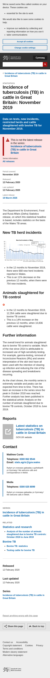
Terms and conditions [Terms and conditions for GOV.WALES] (13, 649)
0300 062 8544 (27, 459)
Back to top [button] (38, 626)
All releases (9, 161)
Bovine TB (9, 541)
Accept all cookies (25, 42)
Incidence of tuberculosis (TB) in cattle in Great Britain (26, 149)
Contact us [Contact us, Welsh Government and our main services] (8, 642)
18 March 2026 (10, 198)
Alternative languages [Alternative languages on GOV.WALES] (13, 655)
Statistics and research (17, 527)
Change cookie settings (25, 48)
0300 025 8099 (27, 486)
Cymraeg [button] (40, 58)
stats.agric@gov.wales (27, 462)
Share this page (15, 626)
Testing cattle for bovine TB (21, 550)
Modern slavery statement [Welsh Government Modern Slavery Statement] (15, 652)
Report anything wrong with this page (20, 616)
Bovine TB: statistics (17, 546)
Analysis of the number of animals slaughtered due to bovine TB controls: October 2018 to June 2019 (26, 534)
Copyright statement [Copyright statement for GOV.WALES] (12, 645)
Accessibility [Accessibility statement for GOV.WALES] (22, 642)
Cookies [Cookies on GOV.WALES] (29, 645)
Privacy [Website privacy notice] (39, 645)
